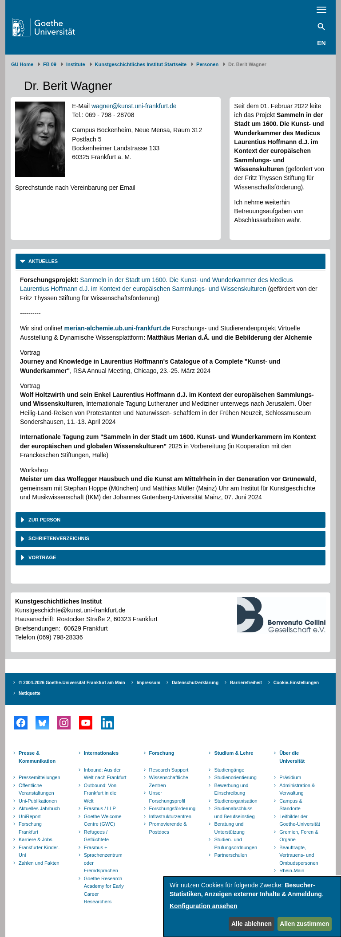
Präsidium (290, 777)
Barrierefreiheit (246, 682)
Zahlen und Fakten (39, 863)
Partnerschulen (230, 855)
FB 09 (49, 64)
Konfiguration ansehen (203, 906)
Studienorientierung (235, 777)
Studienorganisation (235, 801)
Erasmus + (95, 847)
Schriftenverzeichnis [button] (58, 538)
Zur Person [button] (43, 519)
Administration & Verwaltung (297, 789)
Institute (75, 64)
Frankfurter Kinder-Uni (39, 851)
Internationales (101, 753)
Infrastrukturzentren (170, 816)
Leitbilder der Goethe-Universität (299, 820)
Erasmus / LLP (100, 808)
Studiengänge (229, 769)
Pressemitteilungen (39, 777)
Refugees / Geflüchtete (96, 836)
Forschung (161, 753)
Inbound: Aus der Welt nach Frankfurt (105, 773)
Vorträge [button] (41, 557)
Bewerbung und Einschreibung (231, 789)
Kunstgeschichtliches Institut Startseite (141, 64)
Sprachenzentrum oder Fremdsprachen (103, 862)
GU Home (22, 64)
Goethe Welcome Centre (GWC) (103, 820)
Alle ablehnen (251, 923)
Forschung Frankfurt (30, 828)
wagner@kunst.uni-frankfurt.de (134, 106)
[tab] (170, 261)
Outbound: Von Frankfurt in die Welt (100, 793)
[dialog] (252, 906)
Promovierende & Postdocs (168, 828)
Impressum (148, 682)
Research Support (169, 769)
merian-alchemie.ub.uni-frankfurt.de (117, 328)
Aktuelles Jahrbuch (39, 808)
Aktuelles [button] (42, 261)
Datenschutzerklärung (195, 682)
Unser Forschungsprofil (167, 797)
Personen (207, 64)
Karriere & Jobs (35, 839)
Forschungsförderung (171, 808)
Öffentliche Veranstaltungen (36, 789)
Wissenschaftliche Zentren (168, 781)
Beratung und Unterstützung (229, 828)
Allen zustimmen (304, 923)
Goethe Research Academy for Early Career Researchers (104, 890)
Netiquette (29, 693)
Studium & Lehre (233, 753)
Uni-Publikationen (38, 801)
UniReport (30, 816)
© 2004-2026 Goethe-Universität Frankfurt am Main (72, 682)
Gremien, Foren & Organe (298, 836)
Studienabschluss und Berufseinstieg (234, 812)
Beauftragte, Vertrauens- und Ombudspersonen (298, 855)
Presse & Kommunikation (37, 757)
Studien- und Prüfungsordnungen (235, 843)
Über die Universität (292, 757)
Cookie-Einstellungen (296, 682)
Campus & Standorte (290, 805)
